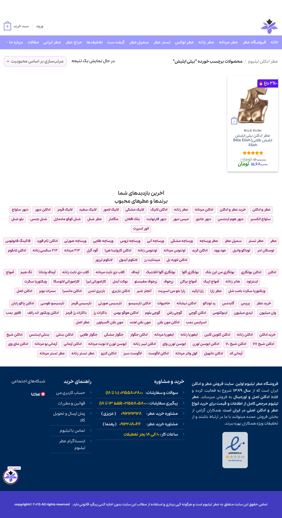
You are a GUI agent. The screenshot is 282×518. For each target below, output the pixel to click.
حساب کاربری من (70, 393)
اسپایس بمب (196, 322)
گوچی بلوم (152, 312)
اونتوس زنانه (147, 250)
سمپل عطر (139, 42)
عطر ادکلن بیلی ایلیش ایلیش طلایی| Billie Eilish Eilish (252, 140)
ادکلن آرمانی (72, 344)
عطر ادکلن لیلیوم (263, 61)
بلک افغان (132, 219)
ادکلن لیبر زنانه (144, 344)
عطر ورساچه (208, 241)
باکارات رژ (100, 312)
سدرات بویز (47, 291)
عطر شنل (94, 219)
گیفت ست (116, 42)
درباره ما (14, 42)
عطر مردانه (228, 42)
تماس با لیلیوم (72, 431)
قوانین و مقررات (71, 403)
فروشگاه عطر (254, 42)
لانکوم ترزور (103, 260)
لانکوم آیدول (128, 260)
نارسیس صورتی (110, 303)
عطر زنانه (206, 42)
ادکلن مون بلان (168, 322)
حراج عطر (74, 42)
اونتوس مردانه (174, 250)
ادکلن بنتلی (64, 334)
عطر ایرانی (52, 42)
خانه (274, 42)
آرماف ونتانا (47, 272)
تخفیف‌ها (95, 42)
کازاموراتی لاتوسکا (66, 281)
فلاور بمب (13, 312)
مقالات (33, 42)
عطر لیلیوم (253, 384)
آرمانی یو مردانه (46, 344)
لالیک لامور (111, 209)
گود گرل (92, 250)
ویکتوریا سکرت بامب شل (246, 291)
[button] (16, 27)
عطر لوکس (184, 42)
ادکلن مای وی (18, 344)
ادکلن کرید (199, 250)
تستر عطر (161, 42)
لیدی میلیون (243, 312)
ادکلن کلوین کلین (217, 334)
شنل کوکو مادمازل (67, 219)
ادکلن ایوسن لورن (206, 344)
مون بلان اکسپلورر (109, 322)
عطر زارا (216, 291)
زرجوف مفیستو (145, 281)
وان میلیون (267, 312)
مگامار (113, 219)
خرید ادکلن (267, 334)
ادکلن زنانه (245, 334)
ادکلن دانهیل (213, 353)
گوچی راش (174, 312)
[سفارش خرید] (35, 61)
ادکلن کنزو (108, 353)
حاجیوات (163, 303)
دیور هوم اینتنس (230, 219)
